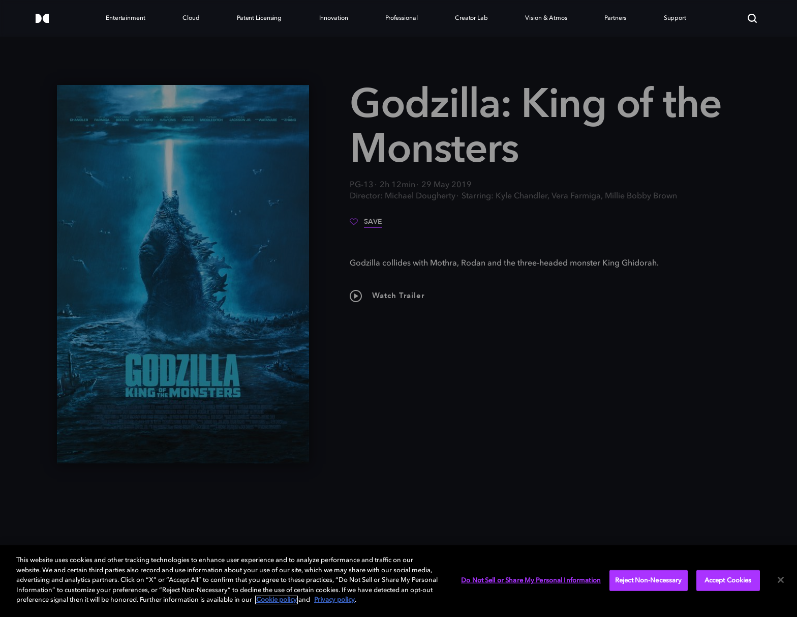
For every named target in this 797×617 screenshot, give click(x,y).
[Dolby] (42, 19)
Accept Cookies (728, 580)
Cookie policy (276, 600)
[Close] (781, 580)
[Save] (366, 225)
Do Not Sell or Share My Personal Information (531, 580)
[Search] (752, 18)
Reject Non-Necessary (648, 580)
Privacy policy (334, 600)
